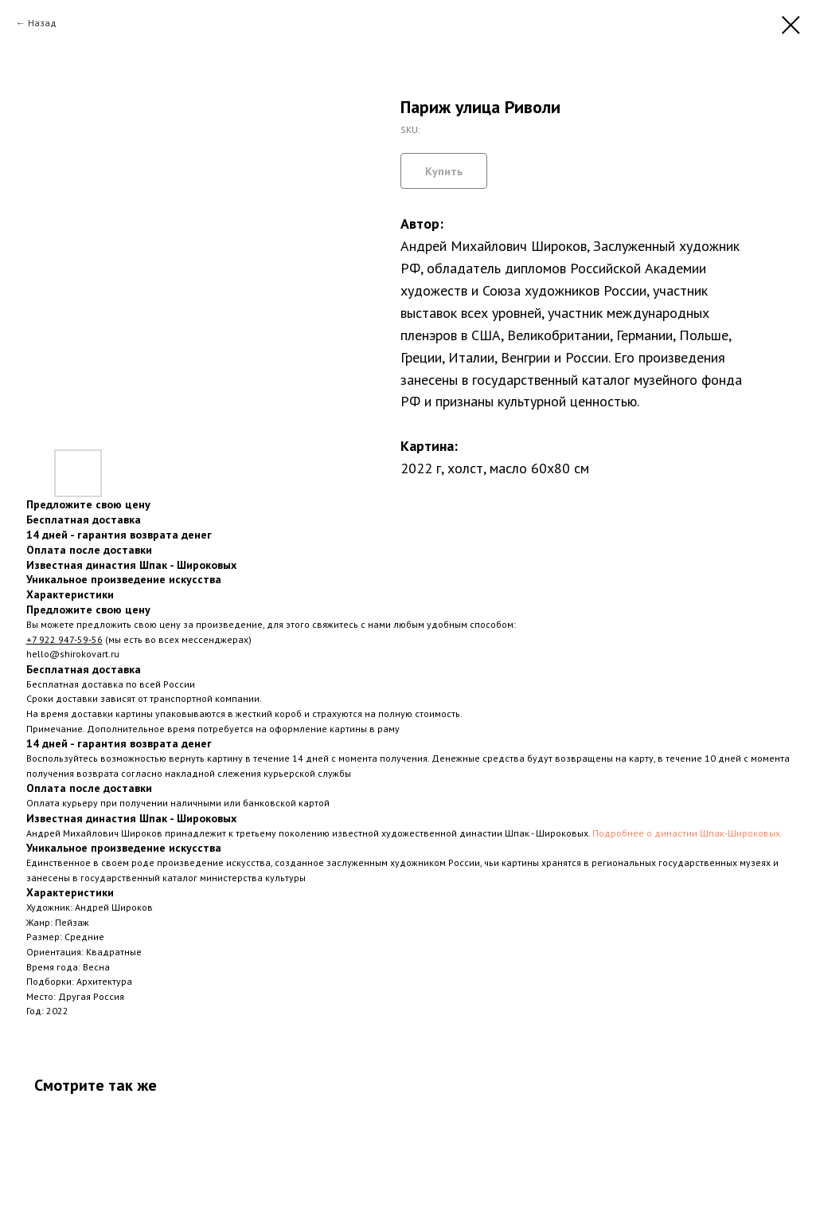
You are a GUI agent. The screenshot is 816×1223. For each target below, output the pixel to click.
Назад (42, 23)
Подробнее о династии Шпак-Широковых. (687, 833)
